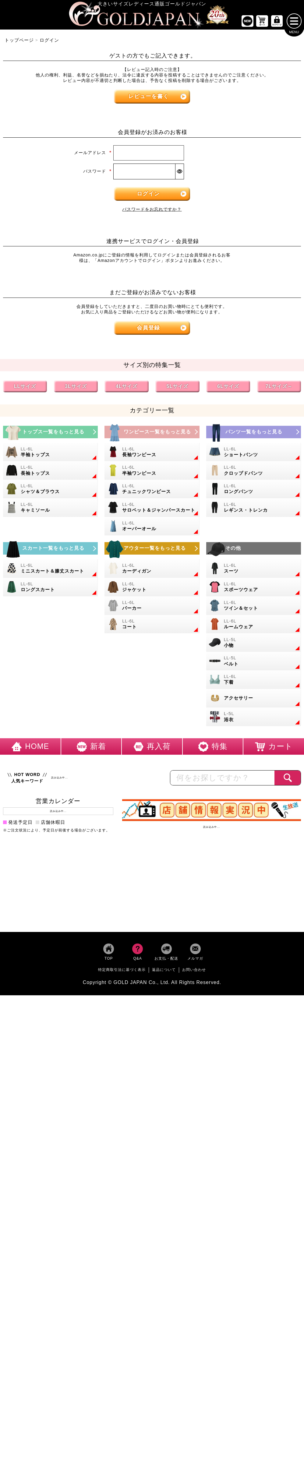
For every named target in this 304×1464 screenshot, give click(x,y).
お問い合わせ (194, 972)
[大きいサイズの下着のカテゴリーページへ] (253, 681)
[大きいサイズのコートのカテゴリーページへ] (151, 626)
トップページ (19, 42)
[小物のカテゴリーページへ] (253, 645)
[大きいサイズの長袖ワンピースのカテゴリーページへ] (151, 454)
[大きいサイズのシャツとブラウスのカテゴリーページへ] (50, 491)
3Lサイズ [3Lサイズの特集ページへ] (76, 388)
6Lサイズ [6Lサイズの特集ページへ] (228, 388)
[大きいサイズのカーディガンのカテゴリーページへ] (151, 570)
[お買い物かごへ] (262, 23)
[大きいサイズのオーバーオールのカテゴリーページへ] (151, 528)
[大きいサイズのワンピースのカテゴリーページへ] (151, 434)
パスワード (97, 173)
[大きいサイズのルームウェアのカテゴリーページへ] (253, 626)
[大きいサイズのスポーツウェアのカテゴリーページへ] (253, 589)
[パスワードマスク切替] (179, 173)
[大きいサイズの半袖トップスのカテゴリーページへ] (50, 454)
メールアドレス (93, 155)
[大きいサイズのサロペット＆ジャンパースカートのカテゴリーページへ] (151, 509)
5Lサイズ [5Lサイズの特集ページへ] (178, 388)
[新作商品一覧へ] (247, 23)
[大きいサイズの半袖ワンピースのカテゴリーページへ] (151, 473)
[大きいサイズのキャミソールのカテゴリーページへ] (50, 509)
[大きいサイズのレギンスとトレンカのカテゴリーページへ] (253, 509)
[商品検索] (287, 780)
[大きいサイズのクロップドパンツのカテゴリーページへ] (253, 473)
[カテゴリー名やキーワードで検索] (222, 780)
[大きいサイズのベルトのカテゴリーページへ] (253, 663)
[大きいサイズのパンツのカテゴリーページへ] (253, 434)
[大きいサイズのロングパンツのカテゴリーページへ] (253, 491)
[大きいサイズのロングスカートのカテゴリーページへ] (50, 589)
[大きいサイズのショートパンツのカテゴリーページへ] (253, 454)
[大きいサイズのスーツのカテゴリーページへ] (253, 570)
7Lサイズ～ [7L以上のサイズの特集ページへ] (279, 388)
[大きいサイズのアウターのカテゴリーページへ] (151, 551)
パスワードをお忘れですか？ (152, 211)
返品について (164, 972)
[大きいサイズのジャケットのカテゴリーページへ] (151, 589)
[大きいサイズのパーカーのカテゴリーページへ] (151, 607)
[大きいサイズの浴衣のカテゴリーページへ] (253, 719)
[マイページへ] (277, 23)
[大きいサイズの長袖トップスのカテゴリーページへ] (50, 473)
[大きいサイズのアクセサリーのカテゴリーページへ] (253, 700)
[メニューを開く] (294, 23)
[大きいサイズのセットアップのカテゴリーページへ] (253, 607)
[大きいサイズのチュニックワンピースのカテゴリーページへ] (151, 491)
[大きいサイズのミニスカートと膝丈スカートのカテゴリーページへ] (50, 570)
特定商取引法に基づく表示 (122, 972)
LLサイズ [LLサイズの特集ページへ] (25, 388)
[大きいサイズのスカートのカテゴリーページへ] (50, 551)
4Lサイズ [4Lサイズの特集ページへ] (127, 388)
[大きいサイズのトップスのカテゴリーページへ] (50, 434)
